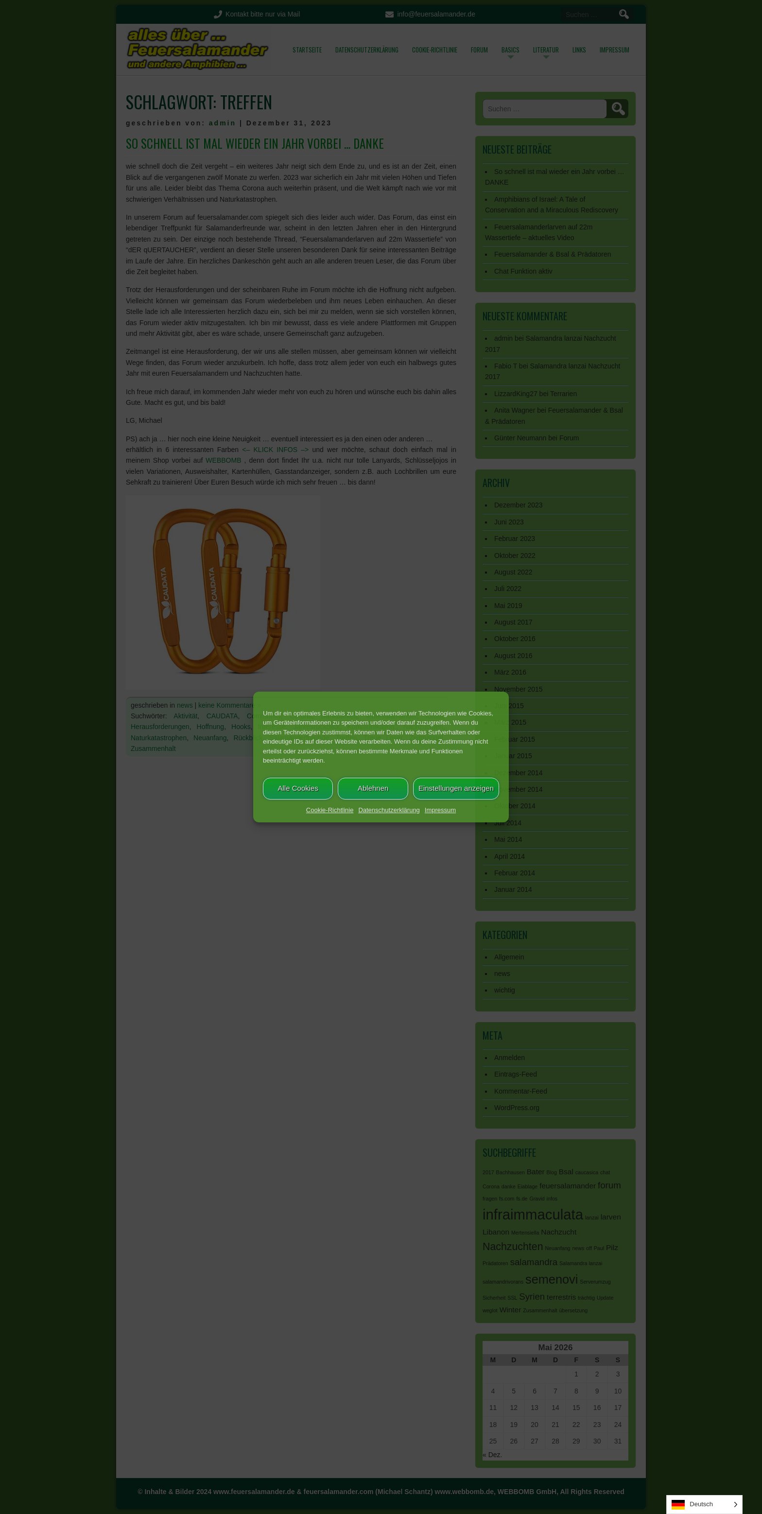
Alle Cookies (298, 788)
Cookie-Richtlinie (330, 810)
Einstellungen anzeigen (456, 788)
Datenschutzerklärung (388, 810)
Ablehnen (373, 788)
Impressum (440, 810)
